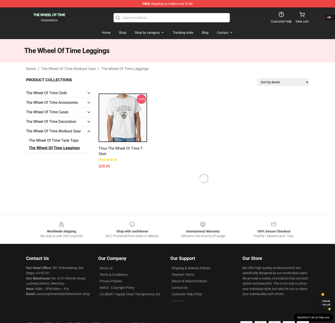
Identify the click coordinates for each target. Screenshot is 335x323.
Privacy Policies (111, 281)
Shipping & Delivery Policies (191, 268)
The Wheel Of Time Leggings (125, 69)
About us (106, 268)
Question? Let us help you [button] (313, 317)
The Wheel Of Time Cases (47, 112)
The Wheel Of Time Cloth (46, 93)
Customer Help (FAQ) (187, 294)
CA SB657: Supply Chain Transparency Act (130, 294)
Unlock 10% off (326, 303)
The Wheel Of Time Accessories (52, 102)
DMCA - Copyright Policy (117, 287)
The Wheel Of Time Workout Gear (68, 69)
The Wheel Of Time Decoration (51, 121)
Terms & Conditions (113, 274)
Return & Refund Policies (189, 281)
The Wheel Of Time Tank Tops (53, 140)
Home (31, 69)
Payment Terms (183, 274)
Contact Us (180, 287)
